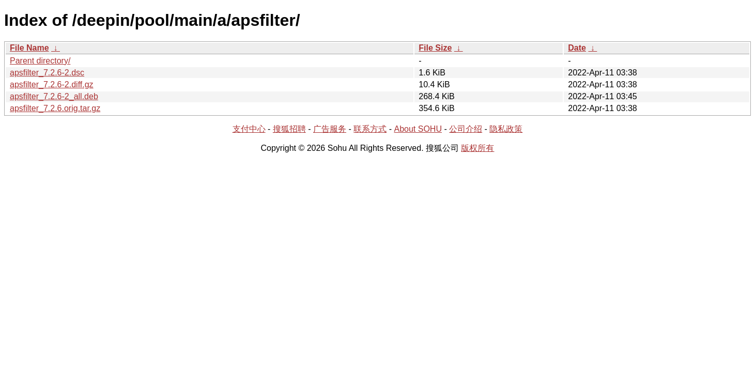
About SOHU (417, 129)
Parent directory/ (40, 60)
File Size (435, 47)
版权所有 (477, 148)
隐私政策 (505, 129)
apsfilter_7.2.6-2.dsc (47, 72)
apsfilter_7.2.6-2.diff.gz (52, 84)
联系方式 (370, 129)
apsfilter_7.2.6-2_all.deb (54, 96)
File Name (29, 47)
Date (577, 47)
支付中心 (249, 129)
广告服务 (329, 129)
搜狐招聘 (289, 129)
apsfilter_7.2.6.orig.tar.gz (55, 108)
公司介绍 (465, 129)
